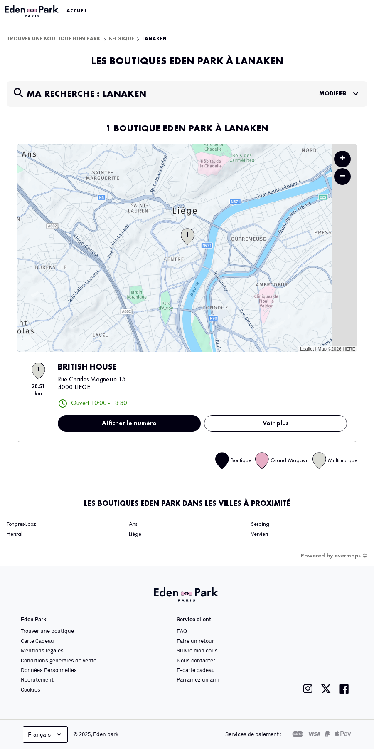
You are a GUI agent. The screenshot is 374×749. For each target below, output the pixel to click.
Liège (135, 534)
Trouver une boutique (47, 630)
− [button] (342, 176)
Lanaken (154, 39)
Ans (133, 524)
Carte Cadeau (37, 640)
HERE (348, 348)
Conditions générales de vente (58, 660)
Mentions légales (42, 650)
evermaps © (351, 556)
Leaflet (307, 348)
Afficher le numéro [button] (129, 423)
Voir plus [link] (276, 423)
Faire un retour (195, 640)
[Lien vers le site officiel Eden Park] (32, 11)
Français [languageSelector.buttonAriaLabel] (45, 734)
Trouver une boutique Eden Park (54, 39)
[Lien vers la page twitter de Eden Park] (326, 688)
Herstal (14, 534)
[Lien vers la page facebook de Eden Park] (344, 688)
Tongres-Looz (21, 524)
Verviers (259, 534)
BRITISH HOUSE (87, 367)
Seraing (260, 524)
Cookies (30, 689)
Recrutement (37, 679)
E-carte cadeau (196, 670)
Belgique (121, 39)
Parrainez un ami (198, 679)
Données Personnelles (49, 670)
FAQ (182, 630)
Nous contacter (196, 660)
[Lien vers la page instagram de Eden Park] (308, 688)
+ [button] (342, 159)
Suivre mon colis (197, 650)
